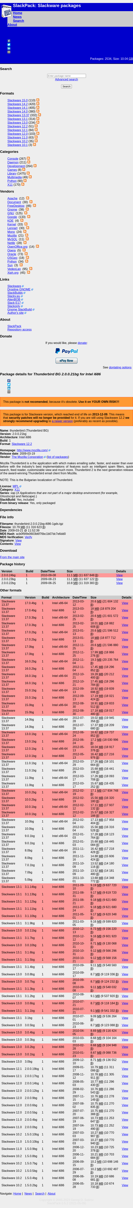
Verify (28, 537)
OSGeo (12, 257)
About (12, 25)
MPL (16, 486)
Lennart (12, 228)
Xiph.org (13, 272)
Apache (12, 198)
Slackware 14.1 (17, 107)
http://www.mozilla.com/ (32, 450)
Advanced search (66, 79)
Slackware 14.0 (17, 111)
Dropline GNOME (18, 289)
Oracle (11, 254)
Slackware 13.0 (17, 122)
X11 (10, 184)
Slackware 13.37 (18, 115)
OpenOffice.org (17, 246)
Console (12, 158)
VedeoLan (14, 269)
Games (12, 169)
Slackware (14, 286)
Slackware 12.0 (17, 133)
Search (18, 21)
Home (17, 13)
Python (12, 181)
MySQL (12, 239)
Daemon (13, 162)
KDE (10, 220)
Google (12, 217)
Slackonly (13, 306)
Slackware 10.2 (17, 141)
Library (11, 173)
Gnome (12, 209)
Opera (11, 250)
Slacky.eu (13, 296)
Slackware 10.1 (17, 145)
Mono (11, 231)
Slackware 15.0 (17, 100)
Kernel (11, 224)
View (18, 540)
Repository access (19, 329)
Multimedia (14, 177)
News (17, 17)
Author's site (15, 312)
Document (14, 202)
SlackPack (14, 326)
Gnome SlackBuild (19, 309)
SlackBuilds (15, 292)
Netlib (11, 243)
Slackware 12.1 (17, 130)
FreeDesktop (15, 205)
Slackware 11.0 (17, 137)
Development (16, 166)
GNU (10, 213)
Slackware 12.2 (17, 126)
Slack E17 (14, 302)
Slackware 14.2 (17, 104)
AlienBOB (13, 299)
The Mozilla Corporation (27, 457)
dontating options (120, 367)
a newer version (62, 421)
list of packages (58, 457)
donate (82, 342)
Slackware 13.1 (17, 119)
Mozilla (12, 235)
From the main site (12, 557)
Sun (10, 265)
